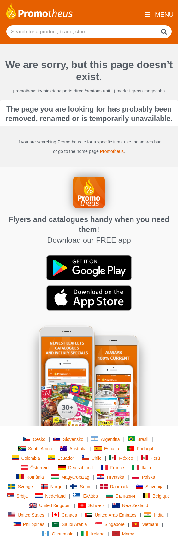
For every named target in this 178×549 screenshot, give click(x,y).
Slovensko (68, 439)
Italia (141, 467)
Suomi (81, 486)
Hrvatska (110, 477)
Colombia (26, 458)
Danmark (114, 486)
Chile (92, 458)
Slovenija (149, 486)
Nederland (50, 496)
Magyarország (70, 477)
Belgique (156, 496)
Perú (150, 458)
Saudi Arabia (69, 524)
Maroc (123, 533)
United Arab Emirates (110, 514)
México (121, 458)
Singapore (110, 524)
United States (26, 514)
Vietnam (145, 524)
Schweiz (91, 505)
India (153, 514)
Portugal (140, 448)
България (120, 496)
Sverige (20, 486)
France (112, 467)
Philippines (28, 524)
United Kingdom (50, 505)
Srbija (17, 496)
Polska (143, 477)
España (106, 448)
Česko (34, 439)
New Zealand (130, 505)
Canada (64, 514)
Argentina (105, 439)
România (30, 477)
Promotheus (112, 151)
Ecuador (61, 458)
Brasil (138, 439)
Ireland (92, 533)
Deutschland (75, 467)
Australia (73, 448)
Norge (51, 486)
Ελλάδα (85, 496)
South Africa (35, 448)
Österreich (36, 467)
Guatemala (57, 533)
